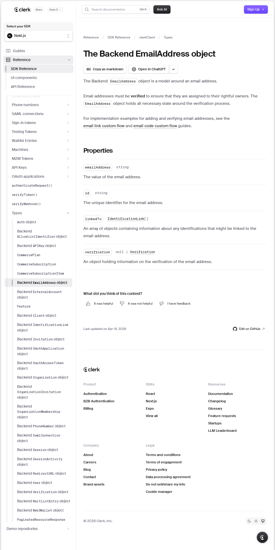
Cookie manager (159, 492)
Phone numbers (41, 105)
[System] (263, 521)
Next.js (151, 401)
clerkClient (147, 37)
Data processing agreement (168, 477)
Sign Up (255, 9)
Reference (38, 59)
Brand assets (93, 484)
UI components (24, 78)
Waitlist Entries (41, 140)
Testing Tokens (41, 132)
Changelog (217, 401)
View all (152, 416)
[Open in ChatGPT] (149, 69)
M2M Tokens (41, 158)
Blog (87, 470)
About (88, 455)
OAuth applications (41, 176)
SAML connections (41, 114)
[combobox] (35, 36)
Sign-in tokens (41, 123)
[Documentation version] (55, 9)
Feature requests (222, 416)
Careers (89, 462)
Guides (15, 50)
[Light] (256, 521)
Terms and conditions (163, 455)
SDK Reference (24, 69)
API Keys (41, 167)
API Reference (23, 87)
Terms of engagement (164, 462)
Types (41, 213)
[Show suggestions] (68, 36)
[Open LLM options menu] (173, 69)
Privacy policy (156, 470)
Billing (88, 408)
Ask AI (162, 9)
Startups (215, 423)
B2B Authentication (98, 401)
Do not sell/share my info (165, 484)
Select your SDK (19, 26)
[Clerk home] (91, 369)
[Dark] (249, 521)
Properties (98, 150)
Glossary (215, 408)
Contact (89, 477)
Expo (150, 408)
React (150, 394)
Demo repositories (38, 529)
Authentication (95, 394)
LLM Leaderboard (222, 431)
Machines (41, 149)
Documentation (220, 394)
